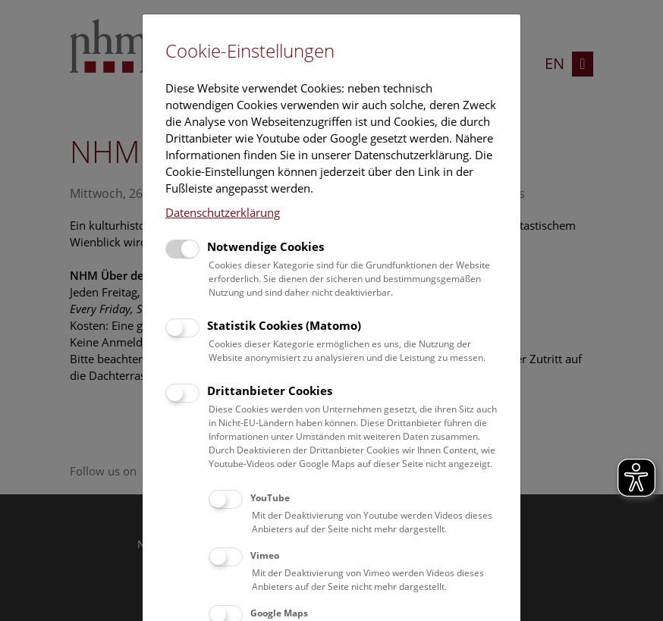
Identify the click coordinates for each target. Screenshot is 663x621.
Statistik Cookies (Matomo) (284, 325)
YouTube (270, 497)
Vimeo (264, 555)
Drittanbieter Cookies (269, 390)
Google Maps (279, 613)
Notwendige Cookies (265, 246)
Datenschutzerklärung (222, 212)
